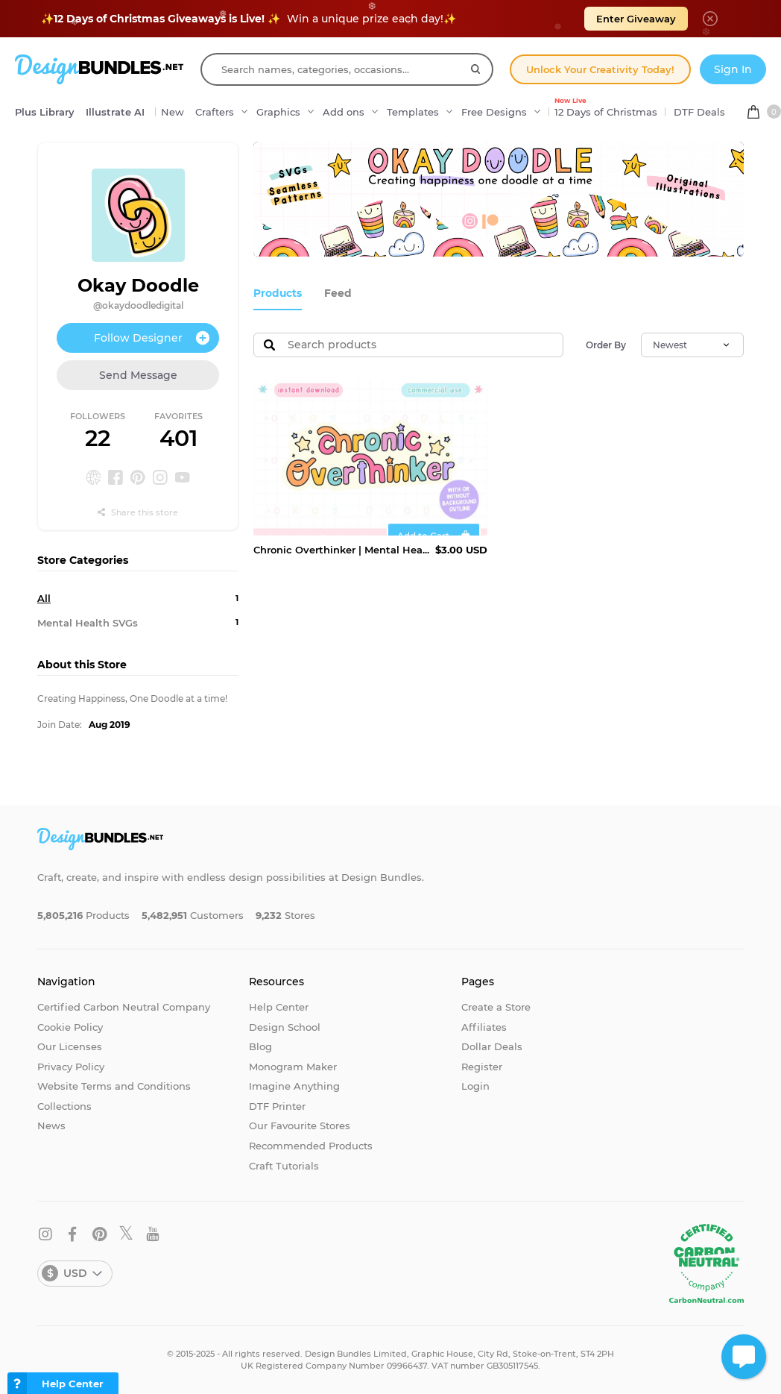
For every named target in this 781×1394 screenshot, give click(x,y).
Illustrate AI (115, 112)
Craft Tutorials (284, 1166)
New (172, 112)
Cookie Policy (70, 1027)
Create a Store (496, 1007)
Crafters (214, 112)
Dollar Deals (491, 1046)
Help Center (279, 1007)
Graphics (278, 112)
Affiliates (484, 1027)
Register (481, 1067)
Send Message (138, 375)
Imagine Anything (294, 1086)
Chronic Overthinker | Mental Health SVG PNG (341, 549)
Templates (413, 112)
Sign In (733, 69)
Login (475, 1086)
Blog (260, 1046)
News (51, 1125)
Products (276, 293)
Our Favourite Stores (299, 1125)
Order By (606, 344)
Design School (284, 1027)
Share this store (138, 512)
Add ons (343, 112)
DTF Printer (277, 1106)
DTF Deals (699, 112)
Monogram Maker (293, 1067)
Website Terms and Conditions (114, 1086)
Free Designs (494, 112)
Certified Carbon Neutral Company (123, 1007)
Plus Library (45, 112)
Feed (333, 293)
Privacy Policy (70, 1067)
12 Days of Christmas (605, 108)
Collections (64, 1106)
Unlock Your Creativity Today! (600, 69)
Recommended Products (311, 1146)
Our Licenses (69, 1046)
